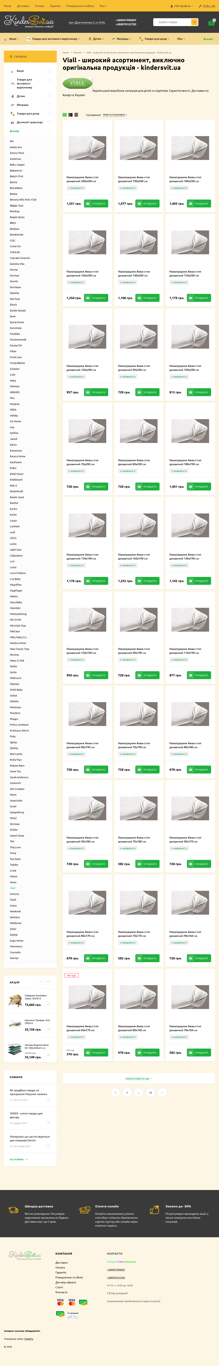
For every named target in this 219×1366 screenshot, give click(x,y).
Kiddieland (16, 479)
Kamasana (16, 450)
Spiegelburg (17, 812)
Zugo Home (16, 940)
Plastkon (15, 713)
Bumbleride (16, 234)
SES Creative (17, 788)
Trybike (14, 864)
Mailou (14, 596)
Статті (59, 1287)
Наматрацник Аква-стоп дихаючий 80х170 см (82, 934)
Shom (13, 794)
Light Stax (16, 549)
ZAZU (13, 929)
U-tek (13, 870)
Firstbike (15, 333)
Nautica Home (18, 643)
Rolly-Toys (16, 759)
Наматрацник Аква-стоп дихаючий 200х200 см (82, 179)
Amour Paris (17, 152)
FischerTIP (16, 345)
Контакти (61, 1292)
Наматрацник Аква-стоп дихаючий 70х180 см (134, 839)
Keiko (13, 468)
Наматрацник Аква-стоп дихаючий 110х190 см (185, 651)
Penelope (15, 707)
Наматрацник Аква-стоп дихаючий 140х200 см (134, 273)
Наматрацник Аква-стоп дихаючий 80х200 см (134, 462)
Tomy (13, 853)
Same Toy (15, 771)
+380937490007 (126, 20)
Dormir (14, 281)
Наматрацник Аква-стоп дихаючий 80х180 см (185, 745)
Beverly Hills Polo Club (23, 199)
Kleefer (14, 503)
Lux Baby (15, 578)
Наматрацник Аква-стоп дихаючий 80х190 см (82, 745)
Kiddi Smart (16, 473)
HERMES (15, 392)
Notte (13, 672)
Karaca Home (17, 456)
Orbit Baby (16, 689)
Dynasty (14, 292)
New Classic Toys (19, 648)
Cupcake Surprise (20, 257)
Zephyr (14, 934)
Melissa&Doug (18, 613)
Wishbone (15, 923)
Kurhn (13, 514)
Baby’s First (16, 176)
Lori (12, 561)
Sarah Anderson (19, 777)
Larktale (15, 526)
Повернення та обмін (80, 6)
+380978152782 (126, 24)
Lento (13, 543)
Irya (12, 427)
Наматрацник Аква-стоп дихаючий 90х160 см (185, 934)
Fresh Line (16, 357)
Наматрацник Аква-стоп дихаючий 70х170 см (134, 934)
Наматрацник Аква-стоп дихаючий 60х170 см (82, 1028)
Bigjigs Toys (16, 205)
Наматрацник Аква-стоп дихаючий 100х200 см (185, 368)
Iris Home (15, 421)
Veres (13, 882)
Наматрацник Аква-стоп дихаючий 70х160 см (185, 1028)
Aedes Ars (16, 147)
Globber (15, 368)
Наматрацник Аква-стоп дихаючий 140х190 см (185, 556)
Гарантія (55, 6)
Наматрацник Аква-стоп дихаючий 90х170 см (185, 839)
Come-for (15, 246)
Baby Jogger (17, 164)
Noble (13, 666)
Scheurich (15, 783)
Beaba (13, 193)
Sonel (13, 806)
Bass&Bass (16, 187)
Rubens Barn (17, 765)
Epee (13, 316)
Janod (13, 438)
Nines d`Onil (17, 660)
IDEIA (13, 409)
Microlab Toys (18, 625)
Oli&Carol (15, 678)
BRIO (13, 222)
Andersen (15, 158)
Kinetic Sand (17, 497)
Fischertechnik (18, 339)
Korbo (13, 508)
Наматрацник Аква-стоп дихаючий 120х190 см (82, 651)
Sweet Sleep (17, 835)
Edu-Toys (15, 298)
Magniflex (16, 584)
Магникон (16, 946)
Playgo (14, 718)
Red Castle (16, 753)
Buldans (14, 228)
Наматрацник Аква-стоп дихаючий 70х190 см (134, 745)
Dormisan (15, 287)
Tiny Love (15, 847)
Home (7, 6)
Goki (12, 374)
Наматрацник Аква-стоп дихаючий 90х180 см (82, 839)
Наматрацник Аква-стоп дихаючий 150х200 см (185, 273)
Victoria (14, 894)
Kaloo (13, 444)
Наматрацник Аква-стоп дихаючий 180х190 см (185, 462)
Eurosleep (16, 327)
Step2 (13, 818)
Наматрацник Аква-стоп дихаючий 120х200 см (82, 368)
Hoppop (15, 403)
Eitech (13, 304)
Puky (12, 736)
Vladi (13, 899)
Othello (14, 701)
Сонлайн (15, 952)
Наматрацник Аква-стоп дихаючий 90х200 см (134, 368)
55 (150, 1092)
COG (12, 240)
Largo (13, 520)
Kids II (13, 485)
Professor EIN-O (19, 730)
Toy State (15, 858)
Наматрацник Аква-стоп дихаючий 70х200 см (82, 462)
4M (11, 141)
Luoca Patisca (18, 573)
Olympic (14, 683)
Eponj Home (17, 322)
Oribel (13, 695)
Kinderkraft (16, 491)
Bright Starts (17, 217)
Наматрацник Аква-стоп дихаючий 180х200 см (185, 179)
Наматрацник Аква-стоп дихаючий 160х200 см (82, 273)
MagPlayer (16, 590)
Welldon (15, 917)
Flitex (13, 351)
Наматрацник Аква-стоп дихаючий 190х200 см (134, 179)
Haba (13, 380)
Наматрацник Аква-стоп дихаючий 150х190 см (82, 556)
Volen (13, 905)
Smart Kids (16, 800)
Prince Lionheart (19, 724)
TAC (12, 841)
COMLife (15, 252)
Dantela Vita (17, 263)
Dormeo (14, 275)
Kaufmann (16, 462)
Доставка (23, 6)
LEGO (13, 538)
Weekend (15, 911)
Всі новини (19, 1159)
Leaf (12, 532)
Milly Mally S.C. (18, 637)
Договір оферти (65, 1282)
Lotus (13, 567)
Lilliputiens (16, 555)
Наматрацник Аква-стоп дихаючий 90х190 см (134, 651)
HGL (12, 397)
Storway (14, 823)
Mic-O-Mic (15, 619)
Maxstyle (15, 608)
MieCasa (15, 631)
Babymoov (16, 170)
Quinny (14, 748)
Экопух (14, 958)
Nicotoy (14, 654)
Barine (13, 182)
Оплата (39, 6)
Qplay (13, 742)
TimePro (28, 1338)
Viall (12, 888)
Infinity (14, 415)
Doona (14, 269)
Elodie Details (18, 310)
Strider (14, 829)
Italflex (14, 433)
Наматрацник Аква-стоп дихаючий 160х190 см (134, 556)
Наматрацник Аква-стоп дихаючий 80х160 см (134, 1028)
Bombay (14, 211)
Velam (13, 876)
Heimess (15, 386)
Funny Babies (17, 362)
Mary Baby (16, 602)
